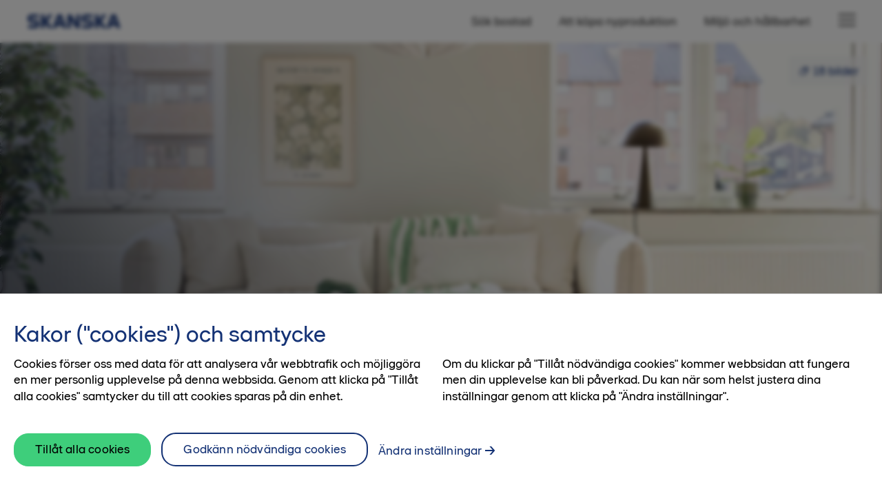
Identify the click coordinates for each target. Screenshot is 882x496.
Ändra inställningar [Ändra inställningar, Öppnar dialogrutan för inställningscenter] (430, 460)
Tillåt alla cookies (82, 459)
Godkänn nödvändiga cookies (264, 458)
